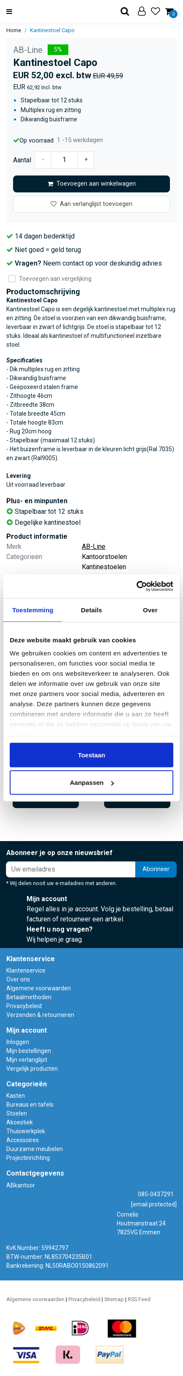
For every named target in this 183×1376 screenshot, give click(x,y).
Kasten (15, 1095)
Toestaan (91, 754)
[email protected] (154, 1204)
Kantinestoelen (104, 567)
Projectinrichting (28, 1157)
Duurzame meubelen (34, 1149)
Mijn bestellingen (28, 1050)
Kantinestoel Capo (52, 30)
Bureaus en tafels (30, 1104)
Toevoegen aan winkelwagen (92, 183)
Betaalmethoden (28, 997)
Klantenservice (26, 970)
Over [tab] (150, 609)
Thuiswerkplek (25, 1131)
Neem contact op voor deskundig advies (102, 263)
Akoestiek (19, 1122)
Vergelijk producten (32, 1068)
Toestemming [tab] (33, 609)
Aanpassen (92, 782)
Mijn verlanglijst (26, 1059)
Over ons (18, 979)
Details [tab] (91, 609)
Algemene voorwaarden (38, 988)
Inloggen (17, 1042)
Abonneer (156, 869)
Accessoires (22, 1140)
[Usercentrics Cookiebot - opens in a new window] (136, 586)
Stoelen (16, 1113)
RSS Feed (139, 1299)
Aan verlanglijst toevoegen (91, 204)
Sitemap (114, 1299)
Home (13, 30)
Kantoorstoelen (104, 557)
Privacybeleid (24, 1006)
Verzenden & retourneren (40, 1014)
